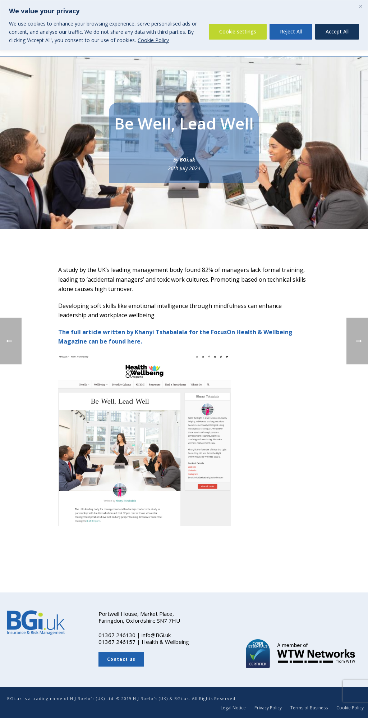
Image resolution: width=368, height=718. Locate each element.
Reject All (291, 31)
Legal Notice (233, 708)
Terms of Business (309, 708)
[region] (184, 25)
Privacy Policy (268, 708)
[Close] (360, 6)
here (134, 341)
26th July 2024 (184, 168)
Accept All (337, 31)
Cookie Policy (153, 40)
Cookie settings (237, 31)
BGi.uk (187, 159)
